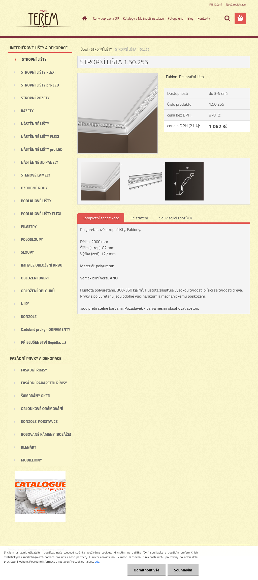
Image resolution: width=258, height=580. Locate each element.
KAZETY (27, 111)
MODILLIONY (31, 460)
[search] (227, 18)
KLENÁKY (28, 447)
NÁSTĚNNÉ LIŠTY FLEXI (40, 136)
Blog (190, 18)
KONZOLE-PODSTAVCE (39, 421)
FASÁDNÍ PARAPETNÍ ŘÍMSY (44, 383)
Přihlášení (215, 4)
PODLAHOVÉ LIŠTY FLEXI (41, 214)
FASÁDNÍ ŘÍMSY (34, 370)
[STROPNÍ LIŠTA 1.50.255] (117, 75)
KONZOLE (29, 317)
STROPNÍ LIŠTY (34, 59)
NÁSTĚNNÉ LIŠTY (35, 124)
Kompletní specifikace (100, 218)
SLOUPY (27, 252)
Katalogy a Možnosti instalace (143, 18)
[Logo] (42, 18)
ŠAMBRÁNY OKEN (35, 396)
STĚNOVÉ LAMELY (35, 175)
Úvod (84, 49)
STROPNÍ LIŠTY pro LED (40, 85)
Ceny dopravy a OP (106, 18)
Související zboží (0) (175, 218)
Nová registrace (236, 4)
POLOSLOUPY (32, 239)
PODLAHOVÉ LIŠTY (36, 201)
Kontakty (204, 18)
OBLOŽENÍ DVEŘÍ (35, 278)
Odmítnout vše (146, 570)
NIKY (25, 304)
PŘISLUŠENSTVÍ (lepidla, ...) (43, 342)
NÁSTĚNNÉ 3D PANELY (39, 162)
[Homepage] (83, 18)
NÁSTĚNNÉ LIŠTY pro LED (41, 149)
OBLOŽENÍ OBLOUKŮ (38, 291)
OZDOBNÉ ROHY (34, 188)
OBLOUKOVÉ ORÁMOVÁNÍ (42, 409)
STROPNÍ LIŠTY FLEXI (38, 72)
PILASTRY (29, 226)
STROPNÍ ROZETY (35, 98)
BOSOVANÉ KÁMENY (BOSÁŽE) (46, 434)
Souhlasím (183, 570)
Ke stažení (139, 218)
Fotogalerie (175, 18)
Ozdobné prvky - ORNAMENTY (45, 329)
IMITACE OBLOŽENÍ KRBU (41, 265)
